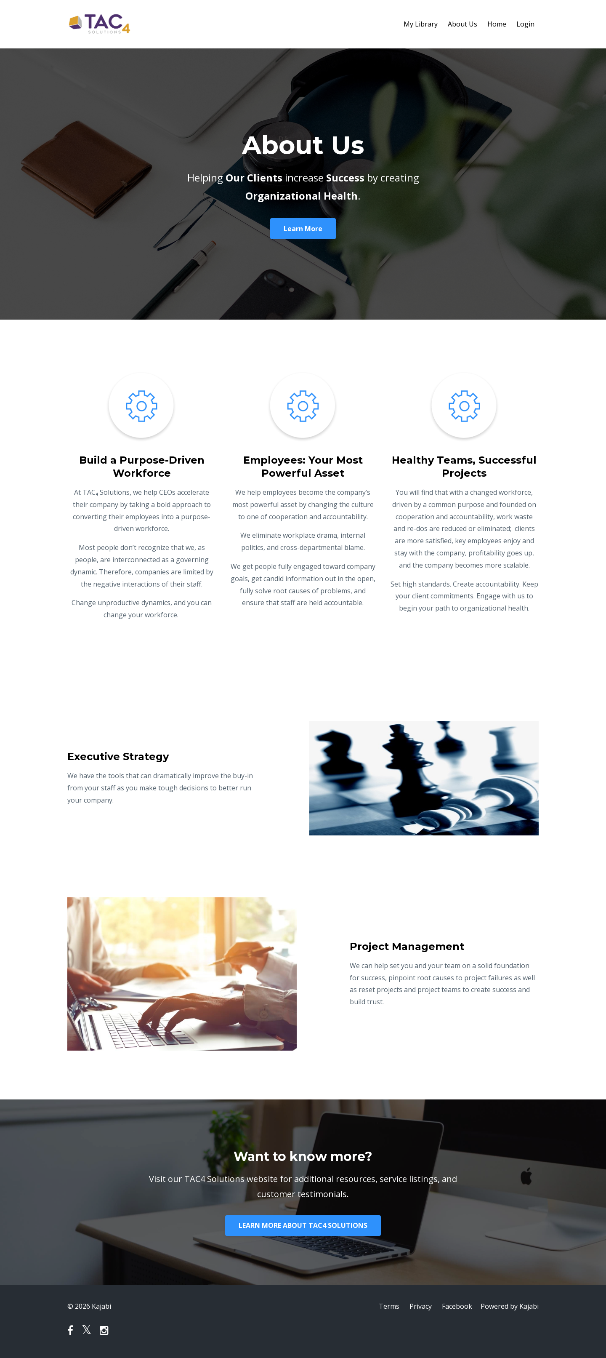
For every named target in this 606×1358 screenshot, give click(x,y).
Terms (389, 1306)
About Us (462, 24)
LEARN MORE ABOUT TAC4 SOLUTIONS (303, 1225)
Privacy (420, 1306)
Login (525, 24)
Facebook (457, 1306)
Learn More (303, 228)
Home (496, 24)
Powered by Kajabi (510, 1306)
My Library (421, 24)
